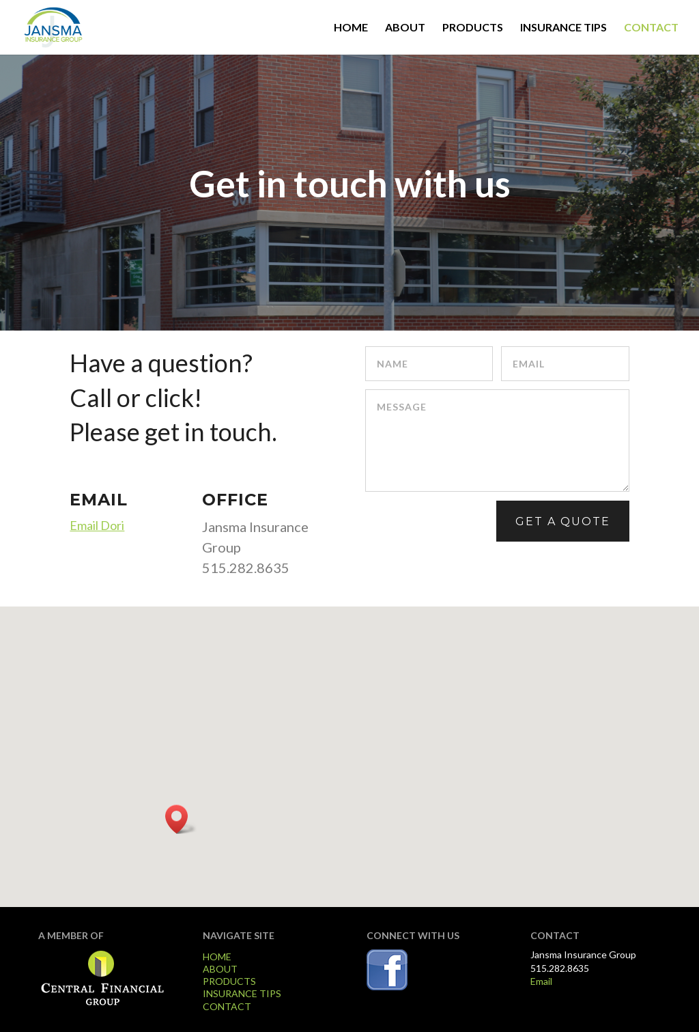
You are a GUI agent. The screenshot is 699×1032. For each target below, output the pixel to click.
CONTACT (651, 28)
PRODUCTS (472, 28)
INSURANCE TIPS (563, 28)
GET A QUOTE (562, 521)
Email (541, 981)
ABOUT (405, 28)
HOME (351, 28)
